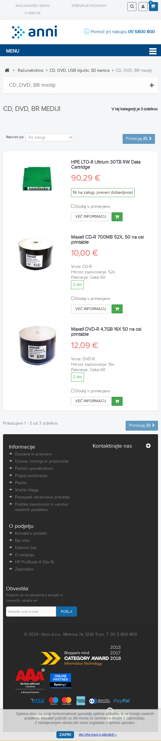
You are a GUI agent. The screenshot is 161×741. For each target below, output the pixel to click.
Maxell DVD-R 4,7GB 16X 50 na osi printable (106, 332)
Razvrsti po (15, 137)
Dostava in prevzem (33, 454)
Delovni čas (26, 547)
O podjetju (24, 555)
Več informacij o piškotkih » (98, 735)
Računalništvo (30, 70)
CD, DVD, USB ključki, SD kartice (79, 70)
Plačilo (21, 483)
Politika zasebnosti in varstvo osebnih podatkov (41, 507)
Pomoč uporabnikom (34, 468)
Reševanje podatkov (89, 6)
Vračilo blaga (26, 490)
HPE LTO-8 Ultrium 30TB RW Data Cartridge (105, 164)
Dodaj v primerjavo (92, 206)
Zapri (65, 734)
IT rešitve (32, 13)
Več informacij (90, 216)
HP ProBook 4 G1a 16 (34, 562)
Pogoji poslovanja (31, 475)
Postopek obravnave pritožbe (42, 497)
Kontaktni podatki (31, 533)
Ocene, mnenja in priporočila (41, 461)
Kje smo (22, 540)
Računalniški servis (33, 6)
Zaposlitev (24, 569)
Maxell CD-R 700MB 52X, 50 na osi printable (107, 240)
